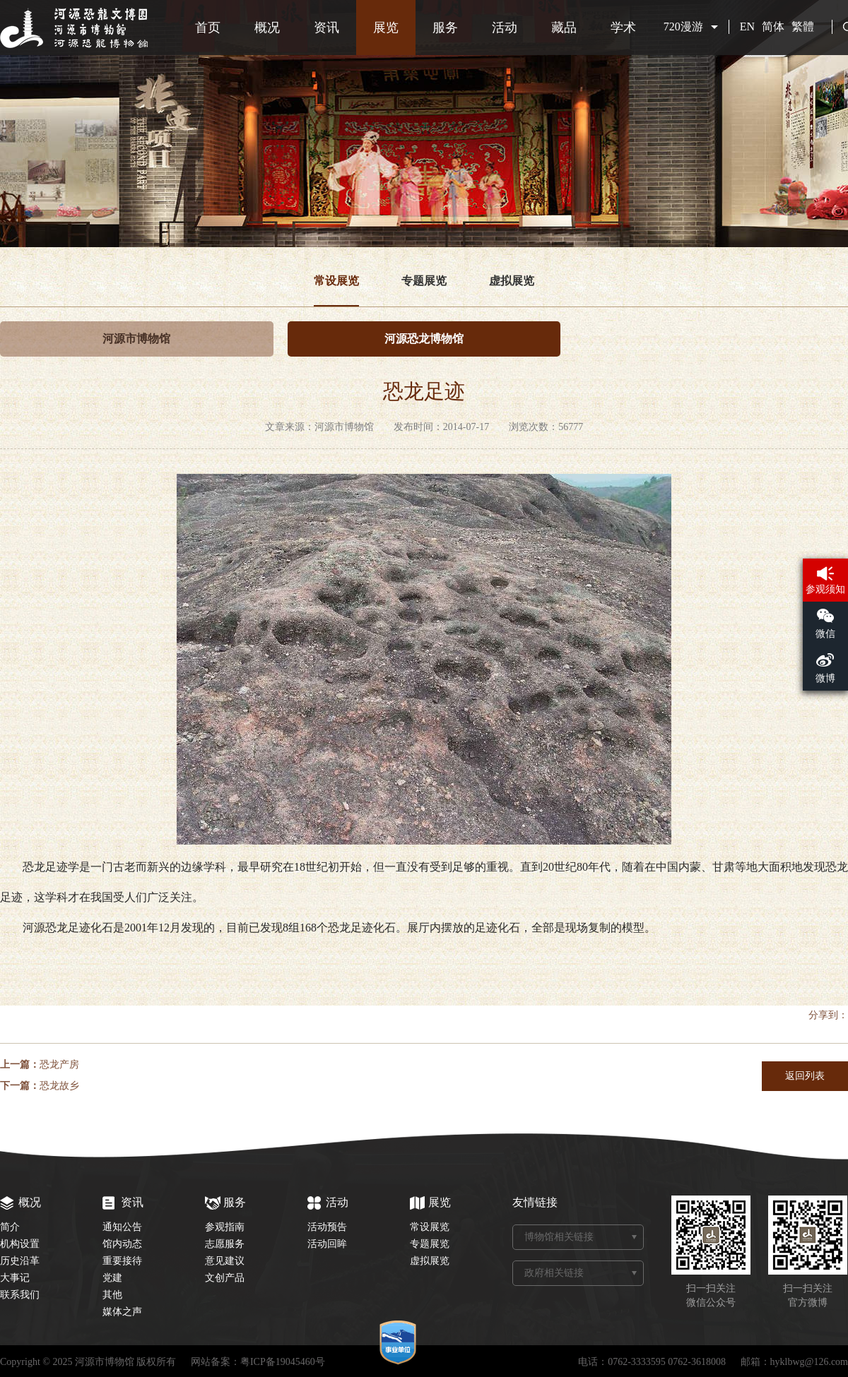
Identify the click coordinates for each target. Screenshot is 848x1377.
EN (747, 26)
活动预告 (327, 1227)
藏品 (564, 27)
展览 (386, 27)
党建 (112, 1277)
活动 (504, 27)
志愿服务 (225, 1244)
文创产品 (225, 1277)
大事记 (15, 1277)
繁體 (802, 26)
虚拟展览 (511, 281)
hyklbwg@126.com (809, 1362)
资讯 (326, 27)
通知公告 (122, 1227)
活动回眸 (327, 1244)
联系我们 (20, 1294)
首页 (207, 27)
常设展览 (336, 281)
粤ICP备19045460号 (282, 1362)
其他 (112, 1294)
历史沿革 (20, 1261)
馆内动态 (122, 1244)
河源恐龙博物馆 (424, 339)
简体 (773, 26)
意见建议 (225, 1261)
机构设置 (20, 1244)
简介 (10, 1227)
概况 (267, 27)
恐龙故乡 (59, 1085)
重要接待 (122, 1261)
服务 (445, 27)
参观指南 (225, 1227)
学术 (623, 27)
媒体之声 (122, 1311)
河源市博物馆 (136, 339)
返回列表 (805, 1076)
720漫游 (683, 26)
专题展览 (424, 281)
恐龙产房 (59, 1064)
